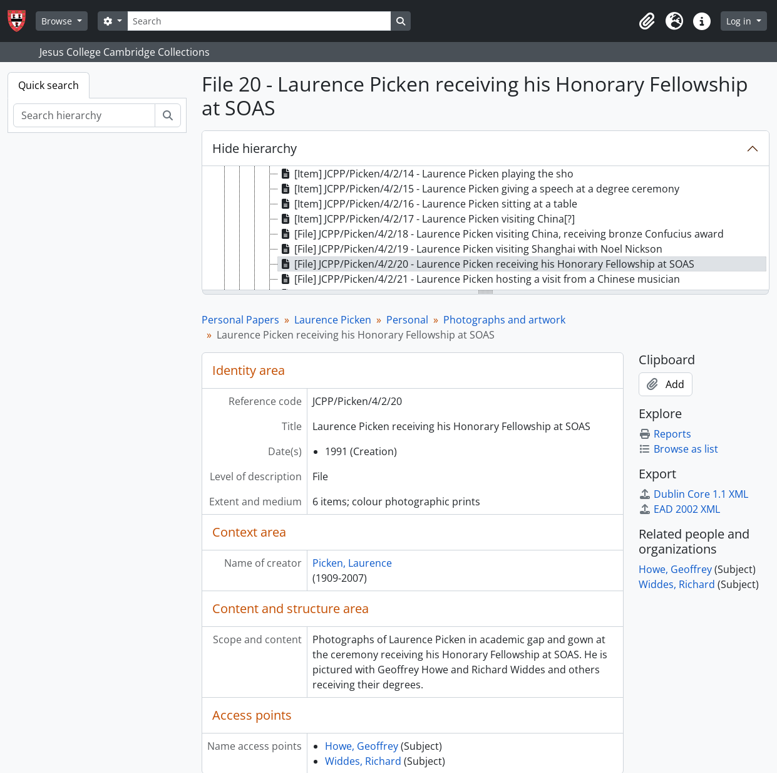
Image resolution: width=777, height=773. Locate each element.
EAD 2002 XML (679, 509)
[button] (647, 21)
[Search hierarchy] (84, 115)
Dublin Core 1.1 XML (693, 494)
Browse (58, 21)
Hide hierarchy (254, 148)
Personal (407, 320)
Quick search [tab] (48, 85)
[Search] (259, 21)
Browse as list (678, 449)
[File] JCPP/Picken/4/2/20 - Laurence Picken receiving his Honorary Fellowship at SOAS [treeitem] (486, 263)
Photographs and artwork (504, 320)
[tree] (485, 229)
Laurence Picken (332, 320)
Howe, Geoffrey (361, 746)
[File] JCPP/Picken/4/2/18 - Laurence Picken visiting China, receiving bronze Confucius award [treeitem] (501, 233)
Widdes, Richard (363, 761)
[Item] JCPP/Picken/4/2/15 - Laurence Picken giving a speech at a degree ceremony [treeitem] (478, 188)
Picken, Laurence (352, 563)
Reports (665, 434)
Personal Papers (240, 320)
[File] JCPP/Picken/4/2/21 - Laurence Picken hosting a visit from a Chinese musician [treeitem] (479, 279)
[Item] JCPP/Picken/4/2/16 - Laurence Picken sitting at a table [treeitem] (427, 203)
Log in (740, 21)
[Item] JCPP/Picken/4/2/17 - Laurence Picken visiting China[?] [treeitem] (426, 218)
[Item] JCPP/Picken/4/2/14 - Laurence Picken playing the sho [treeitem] (426, 173)
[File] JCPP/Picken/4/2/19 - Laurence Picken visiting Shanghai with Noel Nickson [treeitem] (470, 248)
